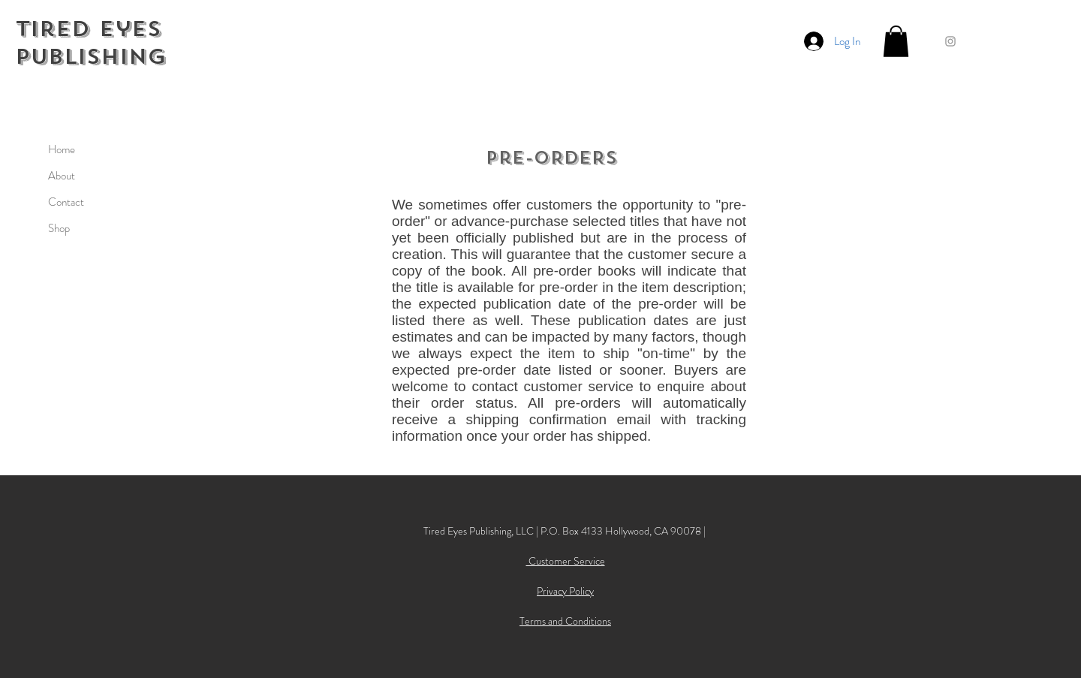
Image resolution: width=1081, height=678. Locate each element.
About (61, 175)
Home (61, 149)
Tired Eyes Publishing (90, 43)
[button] (896, 41)
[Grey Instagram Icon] (950, 41)
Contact (66, 202)
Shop (59, 228)
